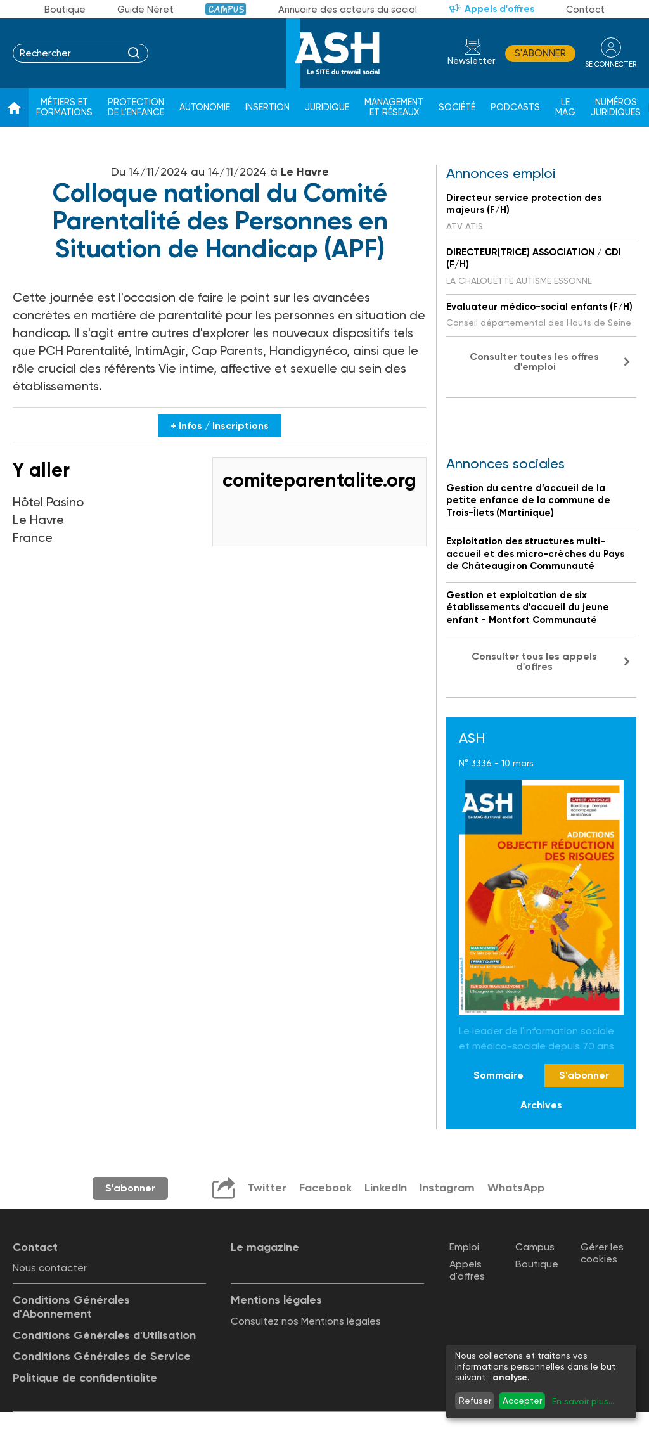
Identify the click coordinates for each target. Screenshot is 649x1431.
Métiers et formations (64, 107)
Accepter (522, 1401)
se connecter (610, 64)
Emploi (464, 1247)
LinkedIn (385, 1188)
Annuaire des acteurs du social (347, 9)
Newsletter (471, 61)
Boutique (65, 9)
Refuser (475, 1401)
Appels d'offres (499, 9)
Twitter (266, 1188)
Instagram (447, 1188)
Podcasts (515, 107)
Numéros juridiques (616, 107)
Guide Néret (145, 9)
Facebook (325, 1188)
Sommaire (498, 1075)
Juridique (327, 107)
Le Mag (565, 107)
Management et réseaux (393, 107)
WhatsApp (516, 1188)
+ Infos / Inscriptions (219, 426)
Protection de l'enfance (136, 107)
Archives (541, 1105)
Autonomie (204, 107)
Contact (585, 9)
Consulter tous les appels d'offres (534, 661)
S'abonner (540, 53)
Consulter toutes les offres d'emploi (534, 361)
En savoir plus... (583, 1401)
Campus (226, 9)
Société (457, 107)
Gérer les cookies (602, 1253)
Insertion (267, 107)
